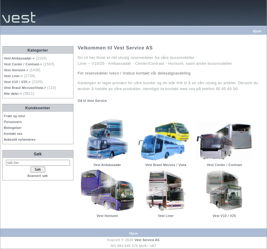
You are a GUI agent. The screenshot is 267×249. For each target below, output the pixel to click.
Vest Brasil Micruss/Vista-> (25, 87)
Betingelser (13, 128)
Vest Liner (166, 216)
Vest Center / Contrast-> (23, 64)
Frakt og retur (14, 116)
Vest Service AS (147, 240)
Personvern (13, 122)
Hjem (257, 31)
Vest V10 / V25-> (17, 82)
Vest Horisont (107, 216)
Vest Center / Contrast (224, 165)
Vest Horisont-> (16, 70)
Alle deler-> (13, 93)
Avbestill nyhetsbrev (20, 139)
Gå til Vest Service (92, 100)
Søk (38, 154)
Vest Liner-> (13, 76)
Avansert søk (37, 175)
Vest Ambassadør (107, 165)
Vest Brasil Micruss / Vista (165, 165)
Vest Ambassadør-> (19, 58)
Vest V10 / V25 (224, 216)
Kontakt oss (13, 133)
